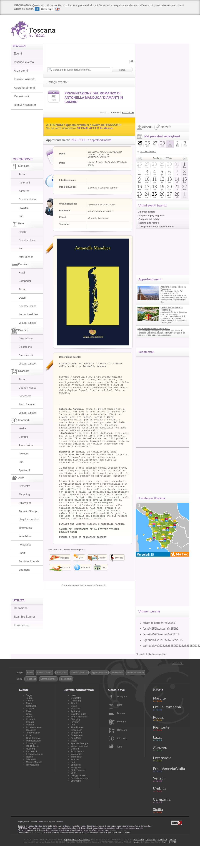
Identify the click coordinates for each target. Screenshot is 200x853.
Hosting (136, 842)
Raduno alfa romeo (148, 222)
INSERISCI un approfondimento (91, 140)
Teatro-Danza (33, 732)
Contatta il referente (98, 218)
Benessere (25, 395)
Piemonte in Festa (169, 729)
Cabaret (30, 708)
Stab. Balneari (27, 404)
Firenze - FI (128, 112)
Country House (27, 199)
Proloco (23, 453)
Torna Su (177, 663)
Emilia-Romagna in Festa (169, 709)
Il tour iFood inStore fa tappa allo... (154, 328)
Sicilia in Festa (169, 810)
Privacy (172, 839)
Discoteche (25, 346)
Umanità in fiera (146, 211)
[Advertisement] (44, 77)
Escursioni (31, 751)
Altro (119, 746)
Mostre (29, 716)
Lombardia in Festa (169, 759)
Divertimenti (26, 355)
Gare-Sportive (33, 738)
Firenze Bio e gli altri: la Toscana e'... (171, 309)
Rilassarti (122, 730)
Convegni (31, 743)
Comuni (23, 436)
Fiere (28, 711)
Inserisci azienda (79, 672)
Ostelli (22, 297)
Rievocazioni (32, 764)
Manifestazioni (33, 740)
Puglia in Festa (169, 719)
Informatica (25, 527)
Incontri (30, 722)
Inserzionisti (21, 625)
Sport (22, 552)
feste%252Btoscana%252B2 (161, 634)
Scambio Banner (24, 616)
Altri (132, 61)
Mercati (30, 724)
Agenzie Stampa (28, 511)
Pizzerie (23, 207)
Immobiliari (25, 536)
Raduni (29, 756)
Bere (119, 705)
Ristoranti (24, 182)
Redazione (21, 608)
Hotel (22, 272)
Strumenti (24, 569)
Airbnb (22, 174)
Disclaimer (151, 839)
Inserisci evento (44, 672)
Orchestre (24, 485)
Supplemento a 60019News (77, 839)
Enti (21, 461)
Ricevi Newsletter (135, 672)
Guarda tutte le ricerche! (151, 654)
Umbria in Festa (169, 790)
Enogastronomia (34, 754)
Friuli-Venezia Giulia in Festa (169, 770)
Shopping (24, 494)
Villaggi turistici (27, 322)
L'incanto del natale (148, 219)
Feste (29, 703)
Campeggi (25, 280)
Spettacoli (24, 470)
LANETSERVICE (169, 842)
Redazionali (117, 672)
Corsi (28, 735)
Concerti (30, 719)
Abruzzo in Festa (169, 749)
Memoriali (31, 759)
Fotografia (25, 544)
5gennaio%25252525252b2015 (162, 640)
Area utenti (62, 672)
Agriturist (24, 190)
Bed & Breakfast (28, 314)
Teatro (29, 698)
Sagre (29, 695)
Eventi (30, 672)
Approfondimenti (99, 672)
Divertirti (121, 721)
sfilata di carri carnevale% (159, 622)
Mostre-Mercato (34, 762)
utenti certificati (34, 832)
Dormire (121, 713)
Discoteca (31, 730)
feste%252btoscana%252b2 (160, 628)
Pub (21, 216)
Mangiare (122, 696)
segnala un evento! (117, 830)
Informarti (122, 738)
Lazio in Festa (169, 739)
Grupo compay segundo (151, 215)
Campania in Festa (169, 800)
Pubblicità (162, 839)
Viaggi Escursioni (29, 519)
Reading (30, 748)
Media (22, 428)
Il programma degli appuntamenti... (157, 226)
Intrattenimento (34, 727)
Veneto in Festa (169, 780)
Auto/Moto (25, 502)
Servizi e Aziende (29, 561)
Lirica (29, 714)
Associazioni (26, 445)
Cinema (30, 700)
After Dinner (26, 256)
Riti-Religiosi (32, 746)
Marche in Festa (169, 698)
